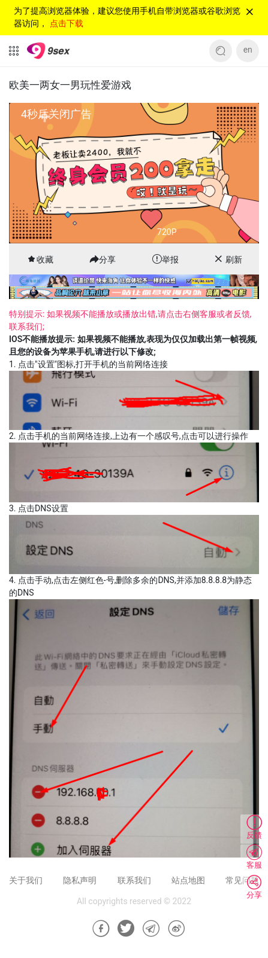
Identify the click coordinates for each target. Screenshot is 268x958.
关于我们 (26, 880)
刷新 (233, 259)
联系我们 (134, 880)
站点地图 (188, 880)
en (247, 49)
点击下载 (66, 23)
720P (166, 232)
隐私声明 (80, 880)
